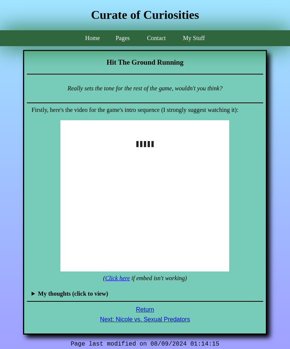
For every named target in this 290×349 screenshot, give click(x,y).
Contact (156, 38)
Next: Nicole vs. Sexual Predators (145, 319)
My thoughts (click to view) (73, 293)
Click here (117, 278)
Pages (123, 38)
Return (145, 309)
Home (92, 38)
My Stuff (194, 38)
